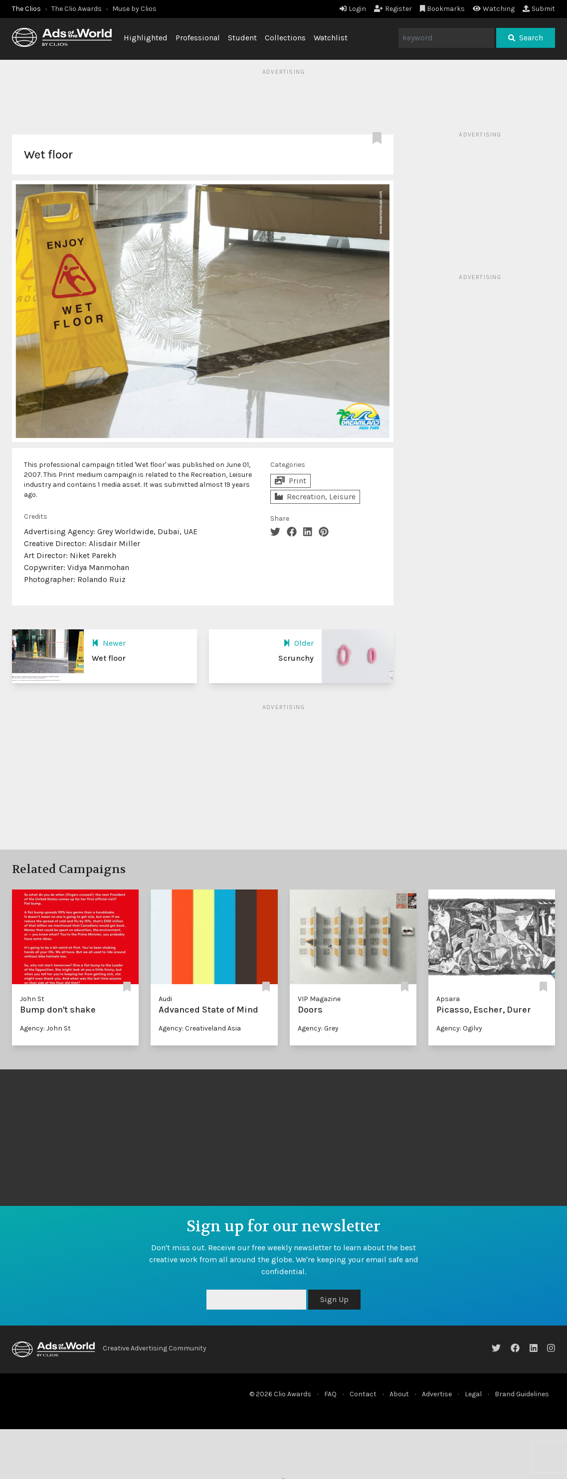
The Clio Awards (76, 8)
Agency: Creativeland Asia (200, 1028)
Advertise (437, 1394)
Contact (363, 1394)
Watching (494, 8)
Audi (165, 999)
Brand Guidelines (522, 1394)
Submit (539, 8)
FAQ (330, 1394)
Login (353, 8)
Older (298, 643)
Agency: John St (45, 1028)
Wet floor (109, 658)
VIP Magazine (319, 999)
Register (393, 8)
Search (525, 37)
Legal (473, 1394)
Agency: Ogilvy (459, 1028)
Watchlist (331, 37)
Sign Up (334, 1299)
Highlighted (146, 37)
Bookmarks (442, 8)
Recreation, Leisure (315, 496)
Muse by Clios (134, 8)
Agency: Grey (318, 1028)
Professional (198, 37)
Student (242, 37)
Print (290, 480)
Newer (109, 643)
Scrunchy (296, 658)
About (399, 1394)
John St (32, 999)
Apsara (448, 999)
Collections (285, 37)
